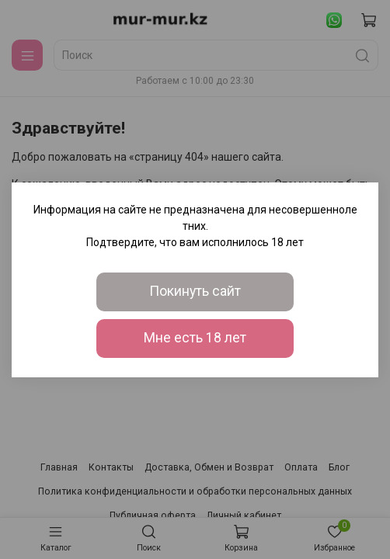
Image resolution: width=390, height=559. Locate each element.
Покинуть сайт (195, 291)
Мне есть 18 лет (195, 337)
